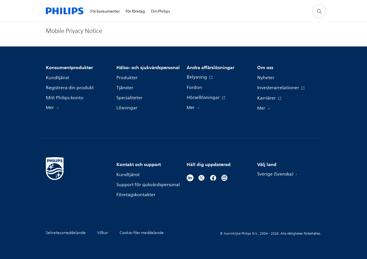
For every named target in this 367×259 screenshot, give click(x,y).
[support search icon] (319, 11)
